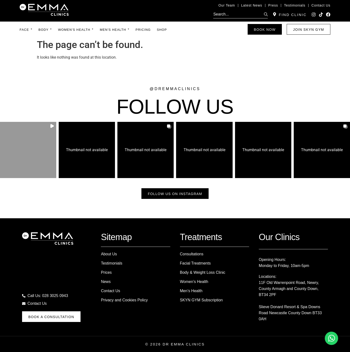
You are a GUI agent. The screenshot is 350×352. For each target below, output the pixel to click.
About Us (109, 254)
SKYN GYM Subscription (201, 300)
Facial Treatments (195, 263)
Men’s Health (191, 291)
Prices (106, 272)
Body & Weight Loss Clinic (202, 272)
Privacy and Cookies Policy (124, 300)
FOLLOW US (175, 106)
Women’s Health (194, 282)
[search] (237, 14)
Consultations (191, 254)
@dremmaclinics (175, 89)
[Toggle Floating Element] (331, 338)
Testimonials (111, 263)
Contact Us (110, 291)
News (106, 282)
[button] (28, 150)
